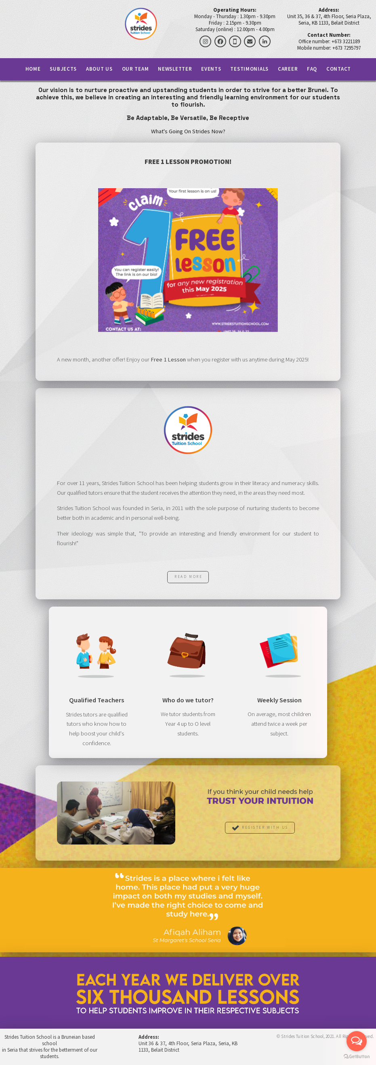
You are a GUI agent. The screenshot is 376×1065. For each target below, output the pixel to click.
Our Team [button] (135, 69)
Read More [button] (188, 577)
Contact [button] (338, 69)
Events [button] (211, 69)
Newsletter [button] (175, 69)
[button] (205, 42)
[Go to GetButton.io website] (357, 1056)
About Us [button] (99, 69)
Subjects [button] (63, 69)
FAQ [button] (312, 69)
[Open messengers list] (357, 1041)
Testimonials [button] (249, 69)
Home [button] (33, 69)
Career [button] (288, 69)
